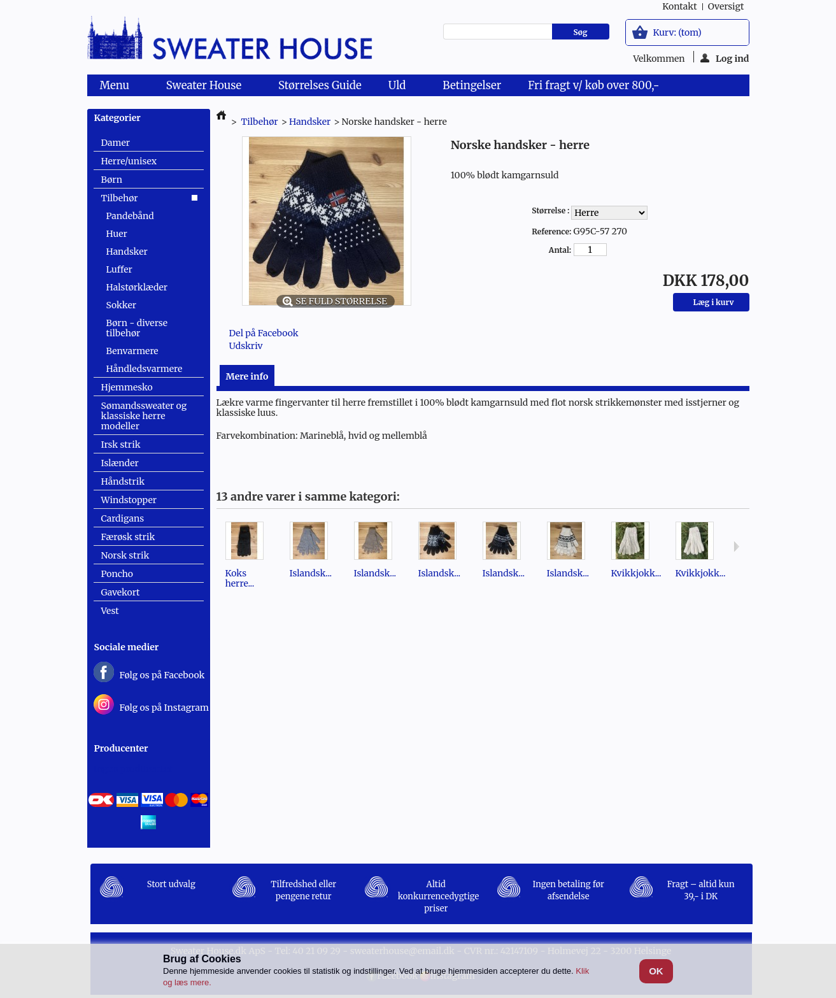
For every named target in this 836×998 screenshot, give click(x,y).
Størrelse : (551, 210)
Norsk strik (125, 555)
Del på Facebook (264, 333)
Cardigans (123, 518)
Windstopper (129, 500)
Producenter (121, 748)
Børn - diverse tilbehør (137, 328)
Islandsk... (311, 573)
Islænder (120, 463)
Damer (116, 142)
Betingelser (472, 85)
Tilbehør (119, 198)
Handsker (127, 251)
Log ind (724, 57)
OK (656, 971)
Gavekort (120, 592)
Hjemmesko (127, 387)
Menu (117, 87)
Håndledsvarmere (144, 368)
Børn (111, 179)
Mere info (247, 376)
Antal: (560, 250)
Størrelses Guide (320, 85)
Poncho (117, 574)
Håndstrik (123, 481)
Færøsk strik (128, 537)
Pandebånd (130, 216)
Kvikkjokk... (636, 573)
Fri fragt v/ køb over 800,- (593, 85)
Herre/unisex (129, 161)
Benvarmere (132, 351)
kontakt (679, 6)
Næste (736, 546)
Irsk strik (121, 444)
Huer (116, 233)
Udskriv (246, 346)
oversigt (726, 6)
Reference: (551, 231)
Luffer (119, 269)
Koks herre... (240, 578)
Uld (399, 87)
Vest (110, 611)
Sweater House (206, 87)
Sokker (121, 305)
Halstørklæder (137, 287)
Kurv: (677, 32)
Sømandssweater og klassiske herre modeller (144, 416)
